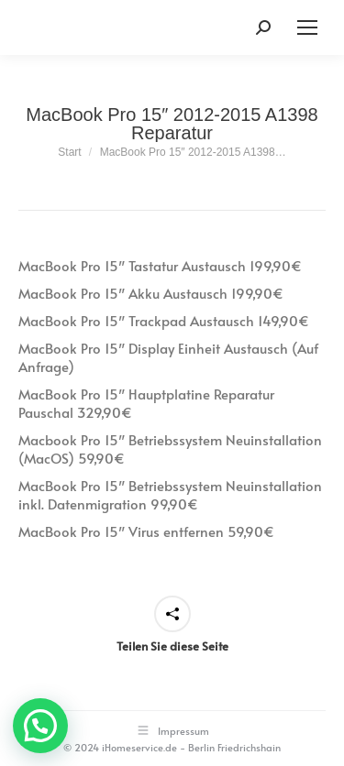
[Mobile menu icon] (307, 27)
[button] (40, 725)
